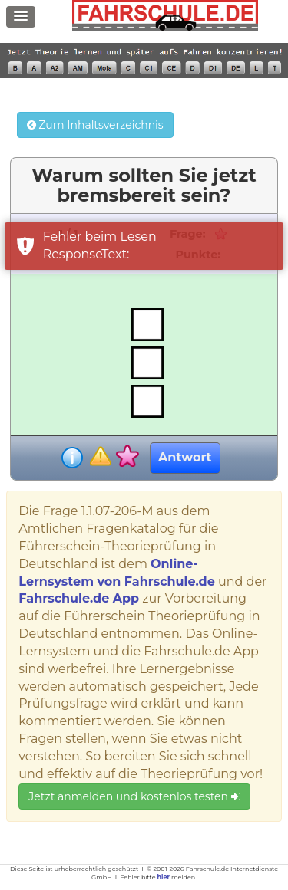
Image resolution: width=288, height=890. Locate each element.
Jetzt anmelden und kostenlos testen (134, 796)
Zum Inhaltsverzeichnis (95, 125)
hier (163, 877)
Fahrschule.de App (78, 598)
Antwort (184, 457)
